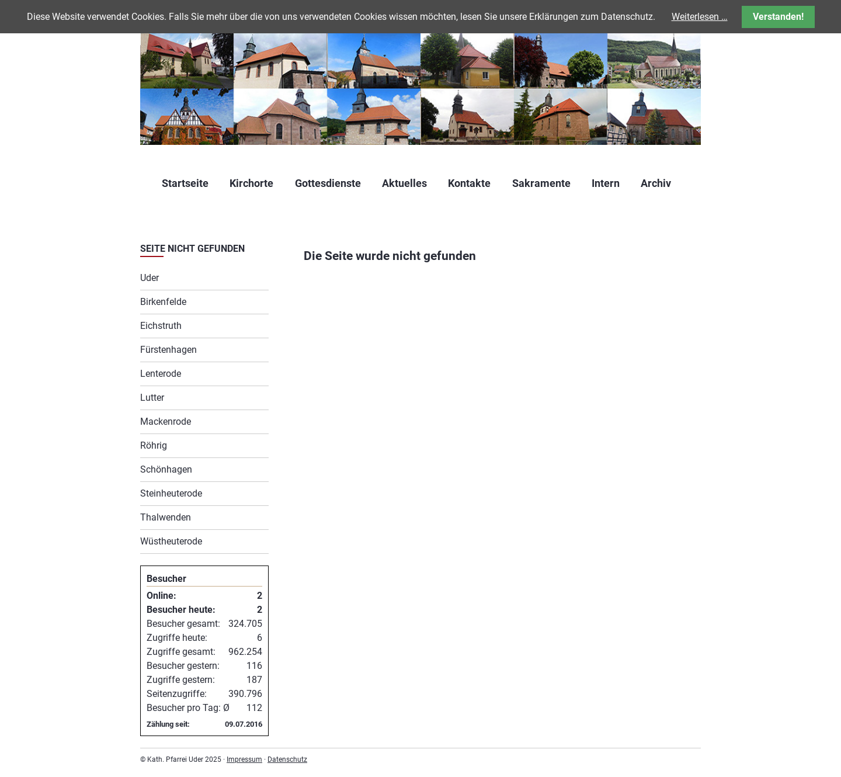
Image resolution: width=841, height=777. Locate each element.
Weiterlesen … (700, 16)
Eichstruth (161, 325)
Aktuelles (404, 183)
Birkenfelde (163, 301)
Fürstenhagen (168, 349)
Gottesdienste (328, 183)
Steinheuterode (171, 493)
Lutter (152, 397)
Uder (149, 277)
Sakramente (541, 183)
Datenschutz (287, 759)
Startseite (185, 183)
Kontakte (469, 183)
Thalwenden (165, 517)
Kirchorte (251, 183)
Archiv (656, 183)
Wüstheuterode (171, 541)
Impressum (244, 759)
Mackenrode (165, 421)
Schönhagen (166, 469)
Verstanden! (778, 16)
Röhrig (153, 445)
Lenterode (160, 373)
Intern (606, 183)
